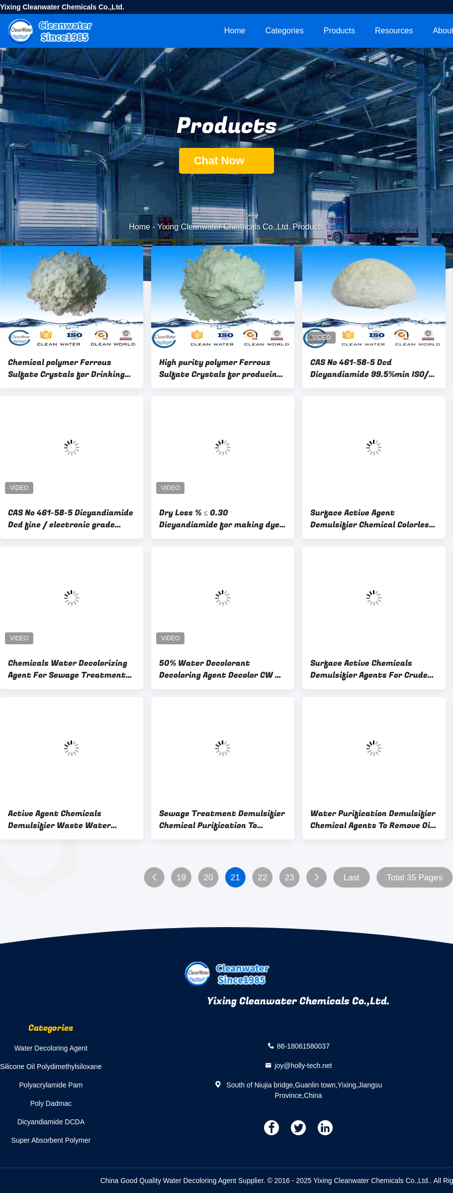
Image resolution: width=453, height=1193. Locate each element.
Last (352, 877)
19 (181, 877)
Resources (394, 30)
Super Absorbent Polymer (51, 1140)
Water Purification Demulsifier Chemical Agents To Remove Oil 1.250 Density (373, 820)
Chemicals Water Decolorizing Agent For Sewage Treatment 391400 (67, 669)
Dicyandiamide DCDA (51, 1122)
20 (208, 877)
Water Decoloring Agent (51, 1048)
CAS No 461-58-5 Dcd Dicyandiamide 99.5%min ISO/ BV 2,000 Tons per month (369, 368)
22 (262, 877)
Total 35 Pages (414, 877)
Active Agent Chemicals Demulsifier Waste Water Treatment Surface (59, 820)
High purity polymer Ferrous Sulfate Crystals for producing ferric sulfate (220, 368)
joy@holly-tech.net (303, 1065)
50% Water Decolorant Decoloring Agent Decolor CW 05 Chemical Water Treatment (222, 669)
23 (289, 877)
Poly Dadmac (51, 1103)
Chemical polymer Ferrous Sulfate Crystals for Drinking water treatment (66, 368)
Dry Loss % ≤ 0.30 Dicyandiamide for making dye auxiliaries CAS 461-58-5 (219, 519)
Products (339, 30)
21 (235, 877)
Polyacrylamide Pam (51, 1085)
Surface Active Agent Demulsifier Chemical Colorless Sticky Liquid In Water (372, 519)
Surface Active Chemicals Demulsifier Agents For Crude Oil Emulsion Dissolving (369, 669)
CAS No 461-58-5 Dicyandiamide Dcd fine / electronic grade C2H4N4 (70, 519)
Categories (284, 30)
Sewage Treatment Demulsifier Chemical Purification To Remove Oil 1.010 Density (222, 820)
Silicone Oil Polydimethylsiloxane (51, 1067)
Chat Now (227, 160)
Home (235, 30)
